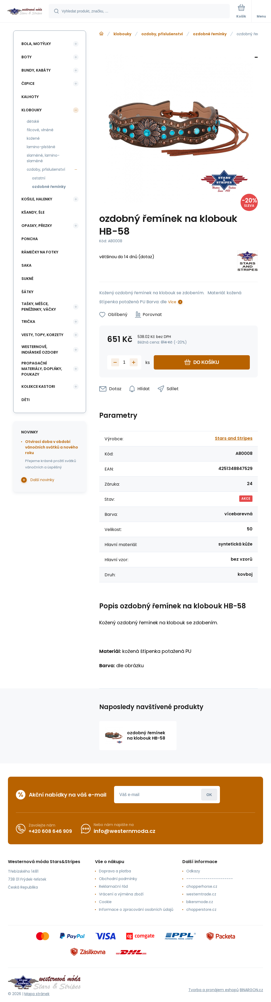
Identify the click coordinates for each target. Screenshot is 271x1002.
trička (28, 321)
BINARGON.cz (251, 989)
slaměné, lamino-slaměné (43, 158)
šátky (27, 292)
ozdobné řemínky (210, 34)
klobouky (122, 34)
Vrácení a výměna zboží (121, 894)
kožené (33, 138)
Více (172, 302)
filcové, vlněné (40, 130)
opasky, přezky (36, 225)
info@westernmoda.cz (124, 831)
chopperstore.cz (201, 909)
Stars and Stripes (233, 438)
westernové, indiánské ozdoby (39, 349)
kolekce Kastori (38, 386)
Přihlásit (209, 795)
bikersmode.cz (199, 901)
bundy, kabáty (36, 70)
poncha (29, 238)
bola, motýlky (36, 43)
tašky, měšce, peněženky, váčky (38, 306)
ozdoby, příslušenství (162, 34)
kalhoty (30, 96)
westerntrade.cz (201, 894)
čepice (27, 83)
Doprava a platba (115, 871)
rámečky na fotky (39, 252)
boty (26, 57)
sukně (27, 278)
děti (25, 399)
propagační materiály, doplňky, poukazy (41, 369)
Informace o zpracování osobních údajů (136, 909)
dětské (33, 121)
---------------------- (209, 878)
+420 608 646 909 (50, 831)
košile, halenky (36, 199)
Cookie (105, 901)
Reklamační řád (113, 886)
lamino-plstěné (41, 147)
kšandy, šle (32, 212)
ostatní (38, 178)
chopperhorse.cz (201, 886)
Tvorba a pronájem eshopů (213, 989)
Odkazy (193, 871)
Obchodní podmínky (118, 878)
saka (26, 265)
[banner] (24, 11)
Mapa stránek (36, 993)
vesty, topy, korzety (42, 334)
